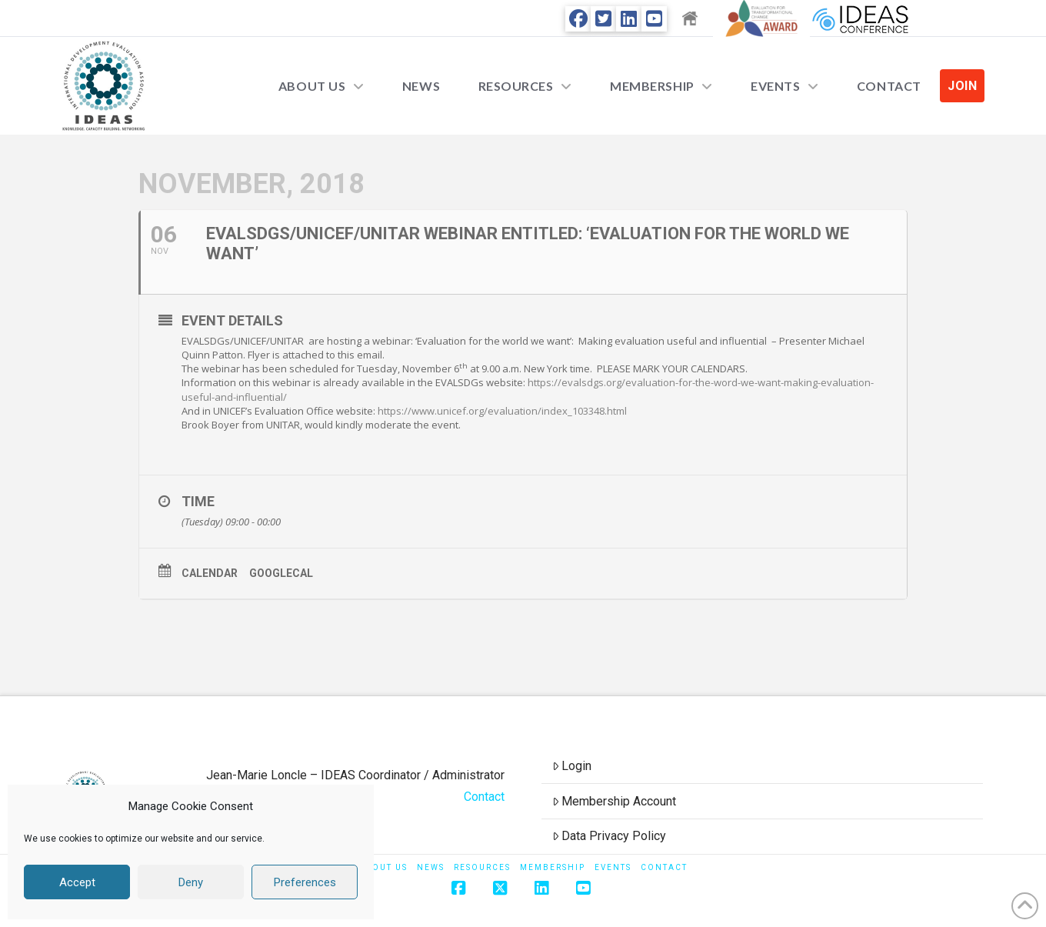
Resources (482, 867)
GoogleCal (281, 573)
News (431, 867)
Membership (552, 867)
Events (613, 867)
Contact (484, 796)
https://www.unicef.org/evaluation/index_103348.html (502, 411)
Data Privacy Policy (609, 836)
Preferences (305, 882)
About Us (383, 867)
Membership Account (614, 801)
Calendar (210, 573)
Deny (190, 882)
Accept (77, 882)
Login (572, 766)
